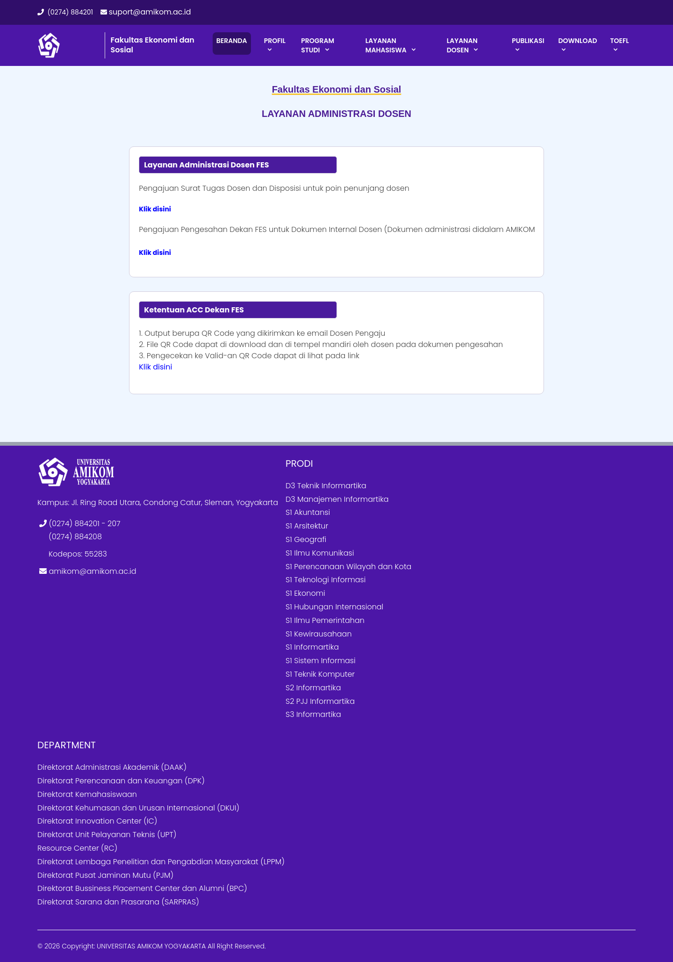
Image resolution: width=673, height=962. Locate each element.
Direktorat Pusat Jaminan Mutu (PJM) (105, 875)
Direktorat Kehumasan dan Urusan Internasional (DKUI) (138, 808)
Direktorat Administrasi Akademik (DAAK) (111, 767)
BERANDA (231, 40)
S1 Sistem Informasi (321, 660)
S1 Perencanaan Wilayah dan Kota (348, 566)
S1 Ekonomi (305, 593)
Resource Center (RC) (77, 848)
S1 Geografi (306, 539)
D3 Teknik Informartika (326, 485)
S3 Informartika (313, 714)
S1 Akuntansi (308, 512)
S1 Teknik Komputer (320, 674)
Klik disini (155, 209)
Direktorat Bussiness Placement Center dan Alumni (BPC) (142, 888)
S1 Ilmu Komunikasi (320, 553)
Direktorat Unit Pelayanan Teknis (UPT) (107, 834)
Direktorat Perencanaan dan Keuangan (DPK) (121, 780)
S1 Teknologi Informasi (325, 579)
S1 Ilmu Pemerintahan (325, 620)
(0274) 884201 (65, 12)
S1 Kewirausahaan (319, 634)
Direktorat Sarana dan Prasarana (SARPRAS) (118, 902)
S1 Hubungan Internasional (334, 606)
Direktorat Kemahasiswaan (87, 794)
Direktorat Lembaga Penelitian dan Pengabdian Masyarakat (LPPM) (161, 861)
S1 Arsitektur (307, 526)
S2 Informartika (313, 687)
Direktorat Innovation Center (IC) (97, 821)
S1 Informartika (312, 647)
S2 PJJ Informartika (320, 701)
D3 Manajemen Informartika (337, 499)
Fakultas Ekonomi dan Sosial (152, 45)
